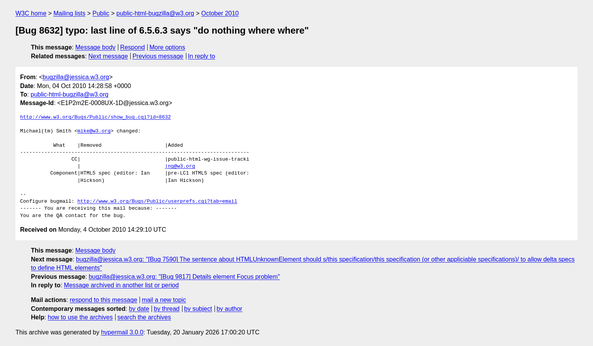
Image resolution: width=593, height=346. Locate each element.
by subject (198, 308)
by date (139, 308)
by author (229, 308)
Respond (132, 47)
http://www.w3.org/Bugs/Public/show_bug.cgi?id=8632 (95, 117)
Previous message (158, 56)
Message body (95, 47)
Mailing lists (69, 13)
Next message (108, 56)
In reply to (201, 56)
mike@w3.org (94, 131)
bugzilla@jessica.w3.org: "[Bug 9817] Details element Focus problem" (184, 276)
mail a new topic (164, 300)
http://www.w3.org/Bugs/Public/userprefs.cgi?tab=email (157, 201)
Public (100, 13)
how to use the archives (80, 317)
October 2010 (220, 13)
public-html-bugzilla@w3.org (155, 13)
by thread (167, 308)
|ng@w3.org (180, 166)
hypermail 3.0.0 (122, 332)
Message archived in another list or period (121, 285)
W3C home (30, 13)
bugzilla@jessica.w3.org (76, 77)
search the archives (144, 317)
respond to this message (103, 300)
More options (168, 47)
